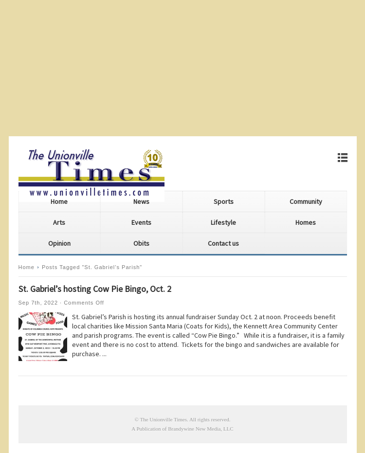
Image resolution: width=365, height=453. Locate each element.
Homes (305, 222)
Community (306, 201)
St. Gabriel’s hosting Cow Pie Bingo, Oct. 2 (94, 288)
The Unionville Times (163, 419)
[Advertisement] (182, 68)
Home (59, 201)
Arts (59, 222)
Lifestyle (223, 222)
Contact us (223, 243)
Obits (141, 243)
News (141, 201)
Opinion (59, 243)
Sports (224, 201)
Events (141, 222)
